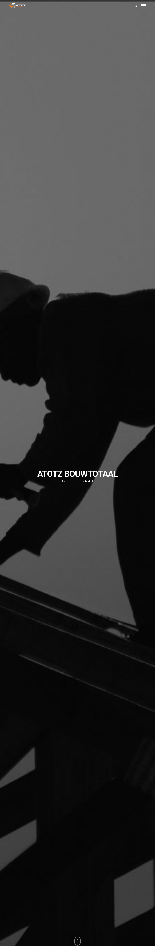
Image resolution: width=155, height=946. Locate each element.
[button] (143, 5)
